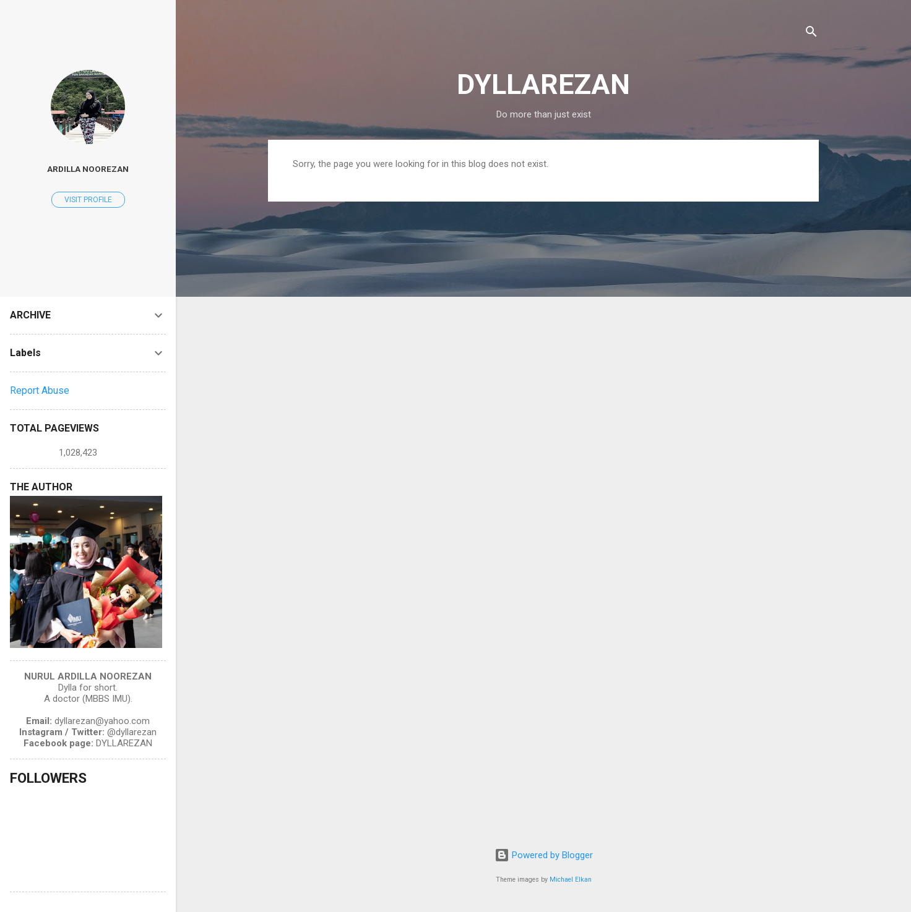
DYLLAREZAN (543, 84)
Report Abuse (39, 390)
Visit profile (88, 199)
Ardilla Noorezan (88, 169)
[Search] (811, 34)
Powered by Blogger (543, 855)
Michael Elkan (571, 880)
